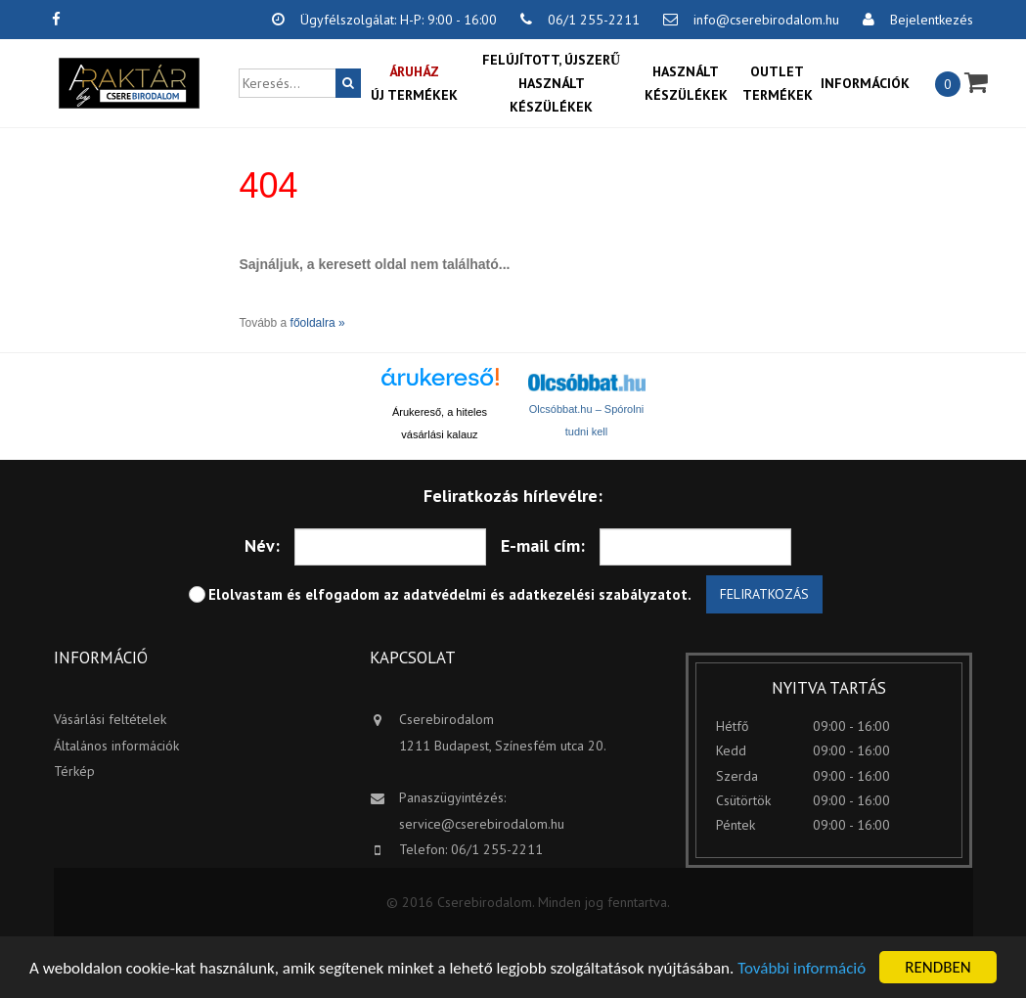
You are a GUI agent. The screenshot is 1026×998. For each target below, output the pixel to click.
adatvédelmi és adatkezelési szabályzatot (545, 594)
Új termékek (414, 82)
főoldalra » (317, 323)
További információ (801, 968)
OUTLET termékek (777, 83)
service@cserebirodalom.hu (481, 824)
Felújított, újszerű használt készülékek (551, 83)
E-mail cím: (543, 545)
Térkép (74, 771)
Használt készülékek (686, 83)
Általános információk (116, 745)
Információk (865, 83)
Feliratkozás (764, 594)
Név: (262, 545)
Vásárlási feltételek (110, 719)
